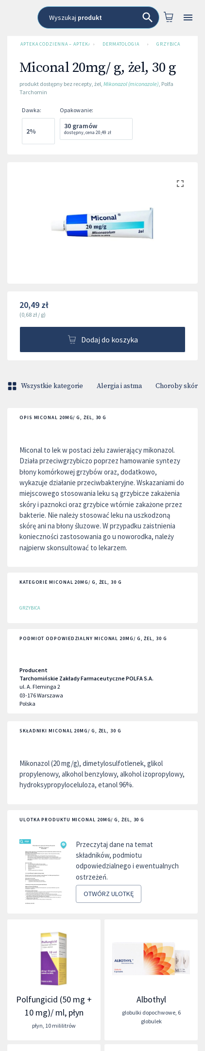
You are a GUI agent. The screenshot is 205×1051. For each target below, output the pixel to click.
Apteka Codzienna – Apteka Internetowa (53, 44)
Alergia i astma (119, 386)
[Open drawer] (188, 18)
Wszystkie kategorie (46, 386)
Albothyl (151, 999)
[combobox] (98, 17)
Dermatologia (121, 44)
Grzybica (168, 44)
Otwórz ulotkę (108, 893)
